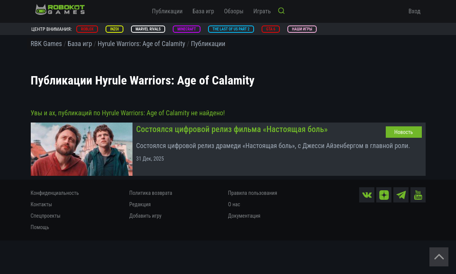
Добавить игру (145, 216)
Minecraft (186, 29)
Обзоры (233, 11)
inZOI (114, 29)
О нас (234, 204)
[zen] (383, 194)
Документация (244, 216)
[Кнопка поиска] (281, 11)
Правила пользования (252, 193)
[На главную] (60, 9)
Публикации (167, 11)
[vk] (366, 194)
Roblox (87, 29)
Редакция (140, 204)
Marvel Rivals (148, 29)
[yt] (418, 194)
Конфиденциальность (55, 193)
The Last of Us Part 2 (231, 29)
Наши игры (302, 29)
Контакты (41, 204)
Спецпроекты (46, 216)
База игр (203, 11)
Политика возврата (150, 193)
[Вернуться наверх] (438, 256)
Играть (262, 11)
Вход (415, 11)
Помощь (40, 227)
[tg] (401, 194)
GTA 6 (270, 29)
